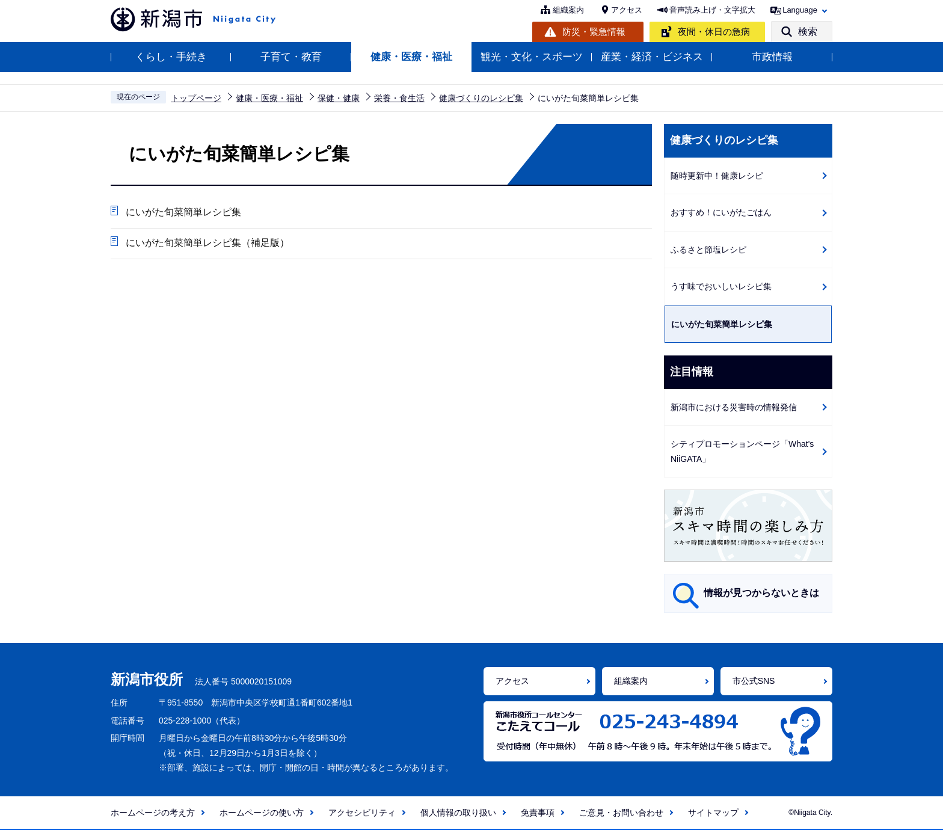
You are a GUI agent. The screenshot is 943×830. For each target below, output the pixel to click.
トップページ (196, 98)
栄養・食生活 (399, 98)
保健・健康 (339, 98)
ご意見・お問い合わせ (621, 812)
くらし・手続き (171, 57)
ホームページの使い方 (262, 812)
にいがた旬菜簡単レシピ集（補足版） (207, 243)
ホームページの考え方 (153, 812)
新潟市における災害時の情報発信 (734, 407)
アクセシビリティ (362, 812)
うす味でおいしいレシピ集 (721, 286)
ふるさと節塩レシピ (708, 249)
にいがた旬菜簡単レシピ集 (183, 212)
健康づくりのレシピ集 (481, 98)
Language (799, 9)
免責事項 (537, 812)
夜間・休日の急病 (714, 31)
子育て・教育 (291, 57)
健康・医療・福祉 (411, 57)
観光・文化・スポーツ (532, 57)
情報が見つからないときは (761, 593)
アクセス (626, 9)
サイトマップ (713, 812)
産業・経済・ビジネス (652, 57)
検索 (807, 31)
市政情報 (772, 57)
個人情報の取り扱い (458, 812)
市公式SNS (754, 681)
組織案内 (568, 9)
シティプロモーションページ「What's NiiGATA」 (742, 451)
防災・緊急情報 (593, 31)
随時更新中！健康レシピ (717, 175)
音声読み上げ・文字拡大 (712, 9)
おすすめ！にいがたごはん (721, 212)
